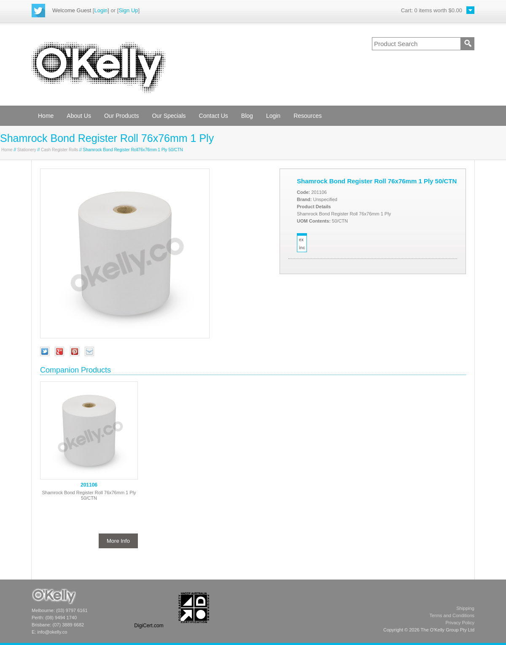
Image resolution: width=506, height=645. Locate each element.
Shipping (465, 608)
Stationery (26, 149)
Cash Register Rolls (59, 149)
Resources (307, 115)
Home (46, 115)
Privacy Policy (460, 622)
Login (101, 10)
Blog (247, 115)
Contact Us (213, 115)
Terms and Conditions (452, 615)
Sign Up (128, 10)
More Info (118, 541)
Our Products (121, 115)
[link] (149, 607)
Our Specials (169, 115)
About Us (79, 115)
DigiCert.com (148, 626)
